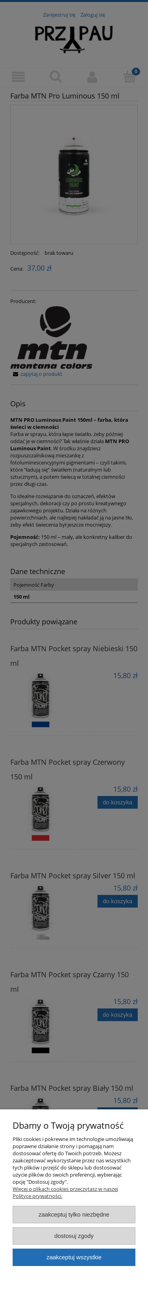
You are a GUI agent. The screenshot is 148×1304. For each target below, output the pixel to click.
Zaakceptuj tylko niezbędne (74, 1214)
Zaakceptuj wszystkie (74, 1257)
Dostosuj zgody (74, 1235)
